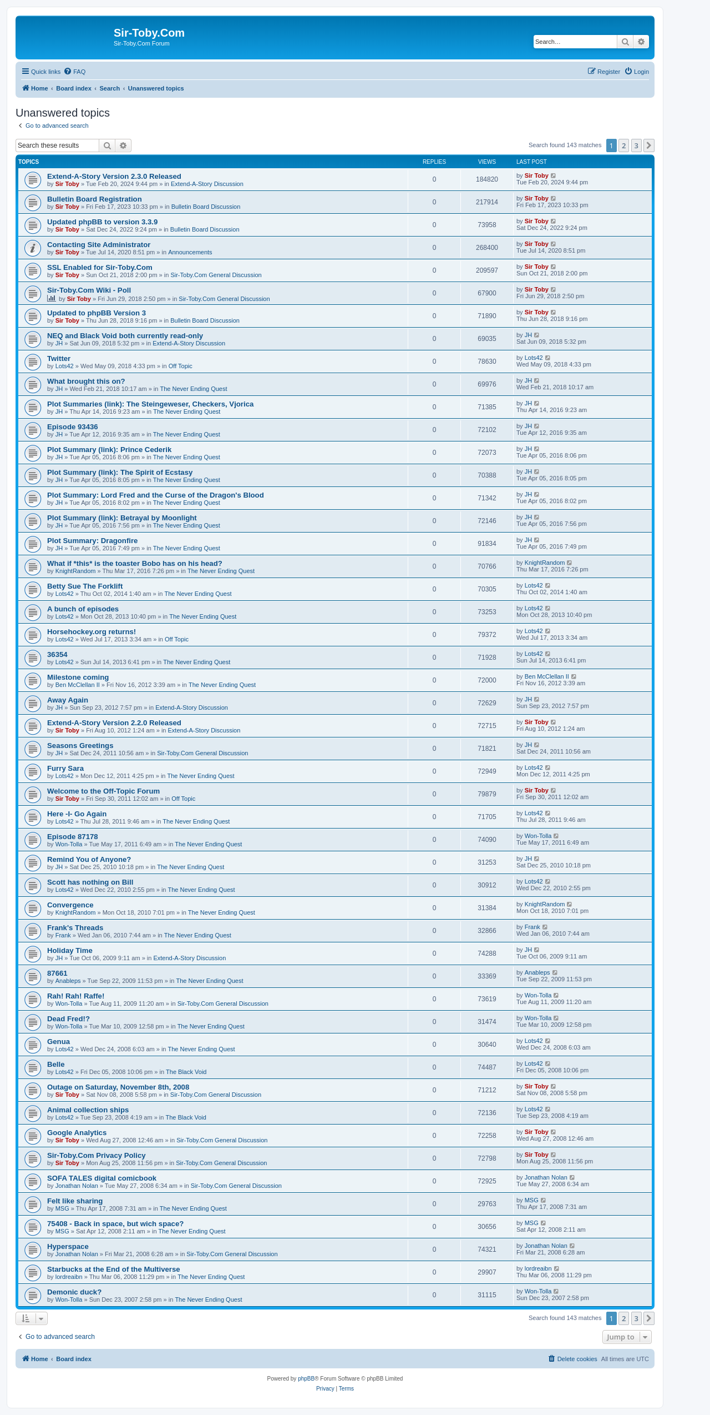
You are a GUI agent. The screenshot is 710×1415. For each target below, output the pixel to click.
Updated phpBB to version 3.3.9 (102, 222)
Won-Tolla (69, 844)
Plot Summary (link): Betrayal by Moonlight (122, 518)
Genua (58, 1041)
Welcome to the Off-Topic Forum (103, 791)
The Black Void (186, 1071)
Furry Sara (65, 768)
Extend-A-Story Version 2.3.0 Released (114, 176)
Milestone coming (78, 677)
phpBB (306, 1379)
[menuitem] (74, 71)
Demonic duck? (74, 1292)
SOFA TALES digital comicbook (101, 1178)
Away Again (67, 700)
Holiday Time (70, 950)
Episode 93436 (72, 427)
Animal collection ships (88, 1110)
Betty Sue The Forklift (85, 586)
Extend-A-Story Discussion (207, 183)
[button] (649, 145)
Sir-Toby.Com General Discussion (215, 275)
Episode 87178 (72, 836)
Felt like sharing (75, 1201)
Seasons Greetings (80, 745)
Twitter (58, 358)
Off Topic (180, 366)
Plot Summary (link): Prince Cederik (109, 449)
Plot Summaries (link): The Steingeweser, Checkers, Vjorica (150, 404)
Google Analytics (76, 1132)
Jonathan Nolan (76, 1185)
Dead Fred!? (68, 1019)
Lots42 (64, 366)
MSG (62, 1208)
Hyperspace (68, 1246)
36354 (57, 654)
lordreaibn (69, 1276)
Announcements (190, 252)
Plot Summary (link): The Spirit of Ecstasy (119, 472)
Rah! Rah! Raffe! (75, 996)
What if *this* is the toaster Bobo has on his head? (134, 563)
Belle (56, 1064)
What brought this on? (86, 381)
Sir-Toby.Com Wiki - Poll (89, 290)
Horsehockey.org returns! (91, 632)
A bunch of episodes (83, 609)
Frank (63, 935)
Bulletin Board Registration (94, 199)
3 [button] (636, 145)
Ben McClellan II (77, 684)
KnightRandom (75, 571)
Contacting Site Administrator (98, 244)
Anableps (68, 980)
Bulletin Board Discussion (206, 206)
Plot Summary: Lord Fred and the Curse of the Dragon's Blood (155, 495)
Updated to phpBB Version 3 (96, 313)
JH (59, 343)
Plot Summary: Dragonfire (92, 540)
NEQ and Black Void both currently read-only (125, 336)
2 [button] (624, 145)
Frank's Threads (75, 928)
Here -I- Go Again (76, 814)
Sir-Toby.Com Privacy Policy (96, 1155)
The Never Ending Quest (193, 388)
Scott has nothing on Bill (90, 882)
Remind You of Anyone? (89, 859)
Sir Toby (67, 183)
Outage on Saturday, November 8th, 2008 (118, 1087)
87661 (57, 973)
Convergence (70, 905)
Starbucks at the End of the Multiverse (113, 1269)
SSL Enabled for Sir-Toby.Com (100, 267)
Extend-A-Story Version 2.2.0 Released (114, 723)
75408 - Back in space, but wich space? (115, 1224)
